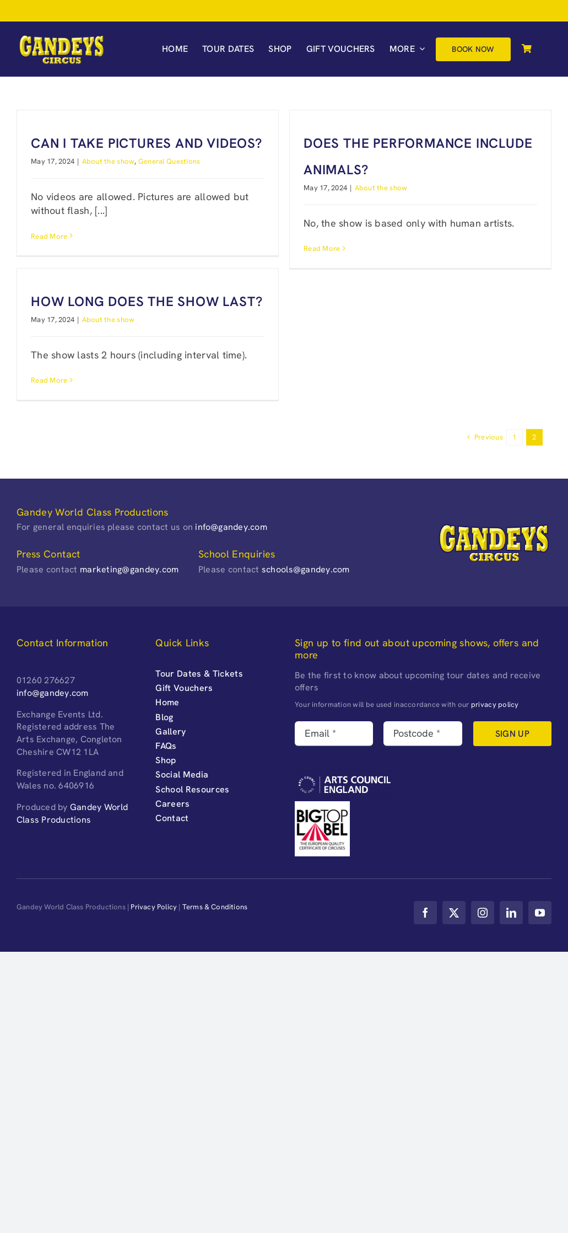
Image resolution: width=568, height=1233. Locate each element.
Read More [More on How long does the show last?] (49, 380)
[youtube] (539, 912)
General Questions (169, 161)
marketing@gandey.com (129, 569)
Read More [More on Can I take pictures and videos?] (49, 236)
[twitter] (454, 912)
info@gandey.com (231, 527)
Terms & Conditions (215, 907)
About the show (108, 161)
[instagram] (482, 912)
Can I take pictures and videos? (146, 143)
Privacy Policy (154, 907)
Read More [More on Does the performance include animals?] (322, 248)
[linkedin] (511, 912)
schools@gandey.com (306, 569)
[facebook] (425, 912)
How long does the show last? (146, 301)
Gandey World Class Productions (72, 813)
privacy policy (495, 704)
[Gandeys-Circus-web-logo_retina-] (61, 38)
